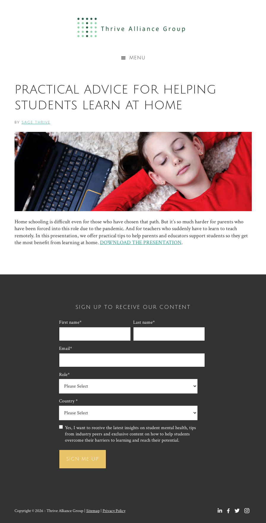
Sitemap (93, 510)
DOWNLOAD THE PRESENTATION (140, 242)
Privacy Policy (114, 510)
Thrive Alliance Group (133, 27)
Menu (137, 58)
